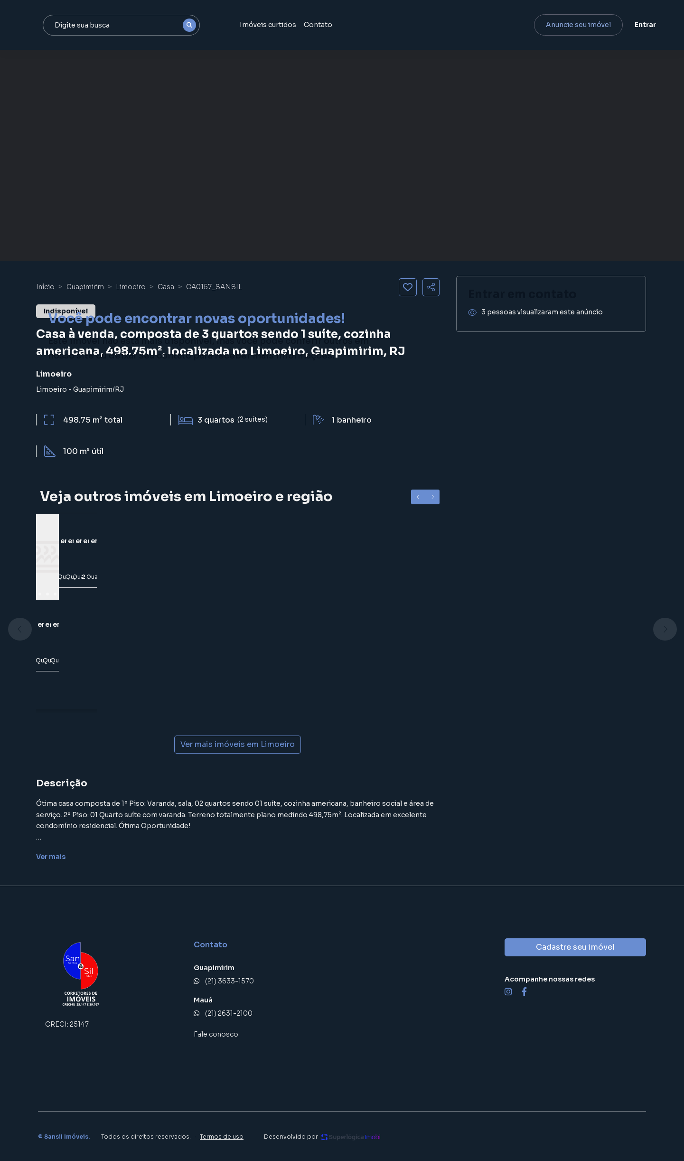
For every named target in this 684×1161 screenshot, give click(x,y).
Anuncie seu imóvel (567, 24)
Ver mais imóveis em (237, 744)
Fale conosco (216, 1034)
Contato (363, 24)
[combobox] (169, 25)
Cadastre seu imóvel (575, 947)
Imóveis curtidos (313, 24)
